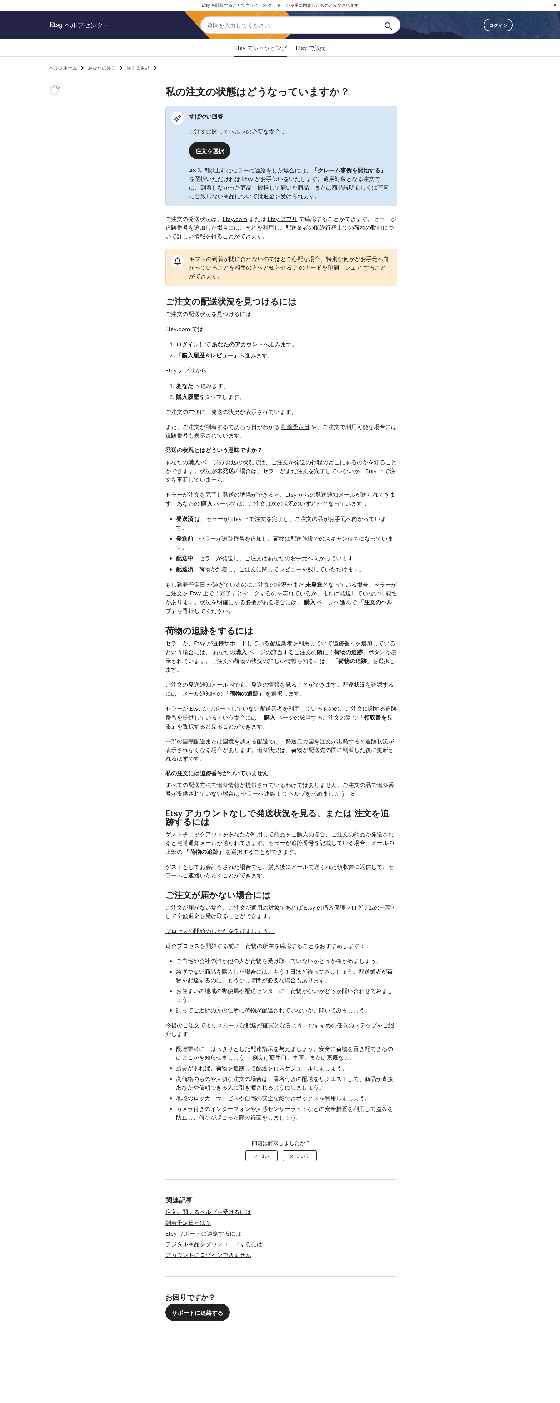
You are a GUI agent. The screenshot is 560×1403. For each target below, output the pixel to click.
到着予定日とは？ (188, 1222)
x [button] (555, 5)
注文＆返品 (138, 67)
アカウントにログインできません (208, 1254)
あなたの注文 (102, 67)
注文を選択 (209, 151)
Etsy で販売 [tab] (311, 47)
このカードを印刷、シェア (327, 267)
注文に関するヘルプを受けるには (208, 1212)
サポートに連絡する (197, 1312)
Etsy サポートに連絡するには (203, 1233)
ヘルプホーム (63, 67)
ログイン (498, 25)
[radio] (261, 1155)
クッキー (276, 5)
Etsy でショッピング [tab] (260, 47)
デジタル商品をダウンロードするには (213, 1244)
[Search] (389, 25)
